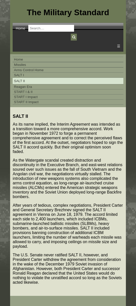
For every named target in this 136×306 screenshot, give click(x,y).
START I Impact (25, 97)
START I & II (23, 92)
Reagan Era (23, 87)
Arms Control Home (28, 70)
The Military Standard (68, 12)
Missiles (20, 65)
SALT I (19, 75)
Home (20, 28)
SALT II (19, 81)
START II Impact (26, 102)
